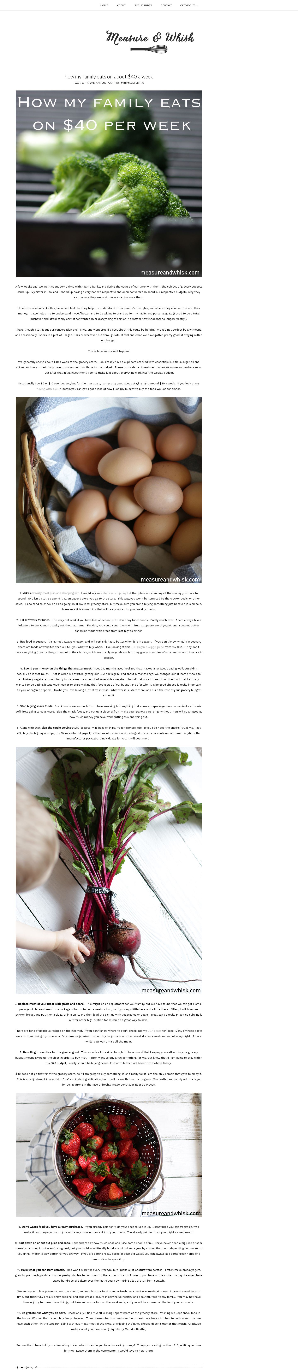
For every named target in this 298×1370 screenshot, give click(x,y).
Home (104, 5)
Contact (166, 5)
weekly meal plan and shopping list (55, 593)
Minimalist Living (132, 83)
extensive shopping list (116, 593)
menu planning (109, 83)
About (121, 5)
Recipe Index (143, 5)
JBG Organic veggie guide (147, 647)
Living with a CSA (49, 388)
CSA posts (154, 1030)
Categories (188, 5)
